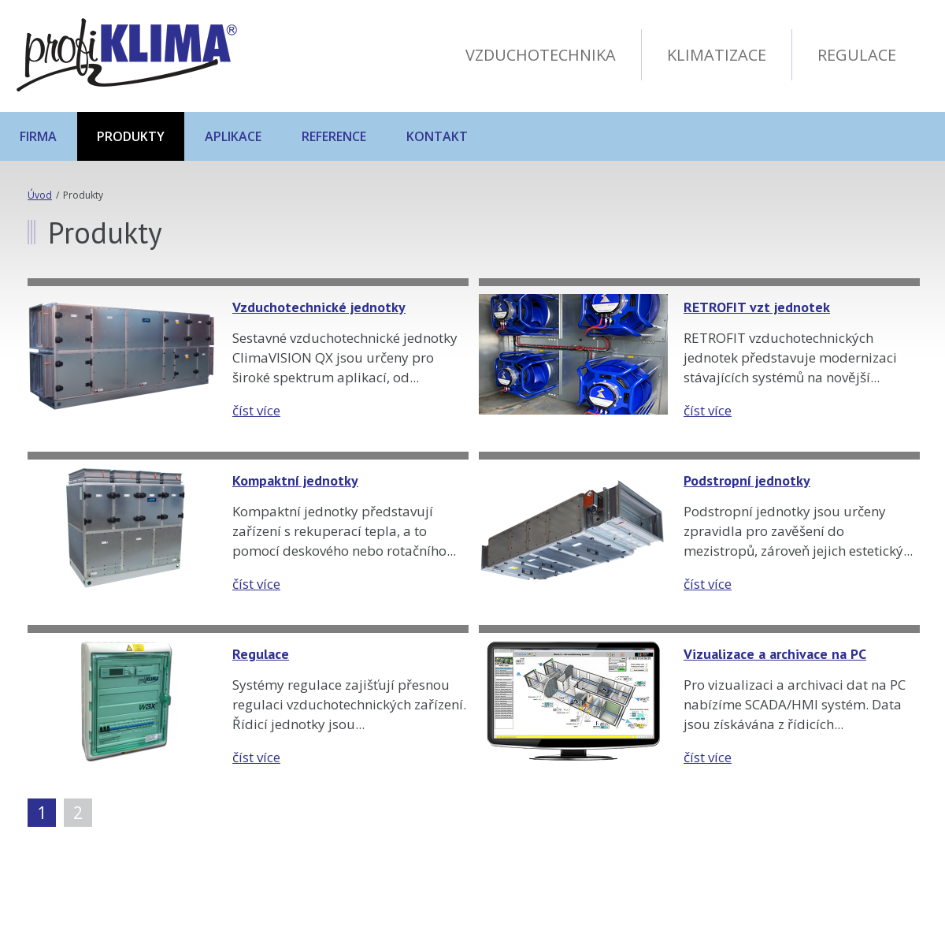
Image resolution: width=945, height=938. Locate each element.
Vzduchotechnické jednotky (319, 307)
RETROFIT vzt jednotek (757, 307)
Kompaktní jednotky (295, 480)
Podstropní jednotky (747, 480)
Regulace (260, 654)
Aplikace (233, 136)
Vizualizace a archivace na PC (775, 654)
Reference (334, 136)
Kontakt (437, 136)
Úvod (40, 195)
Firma (38, 136)
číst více (256, 410)
